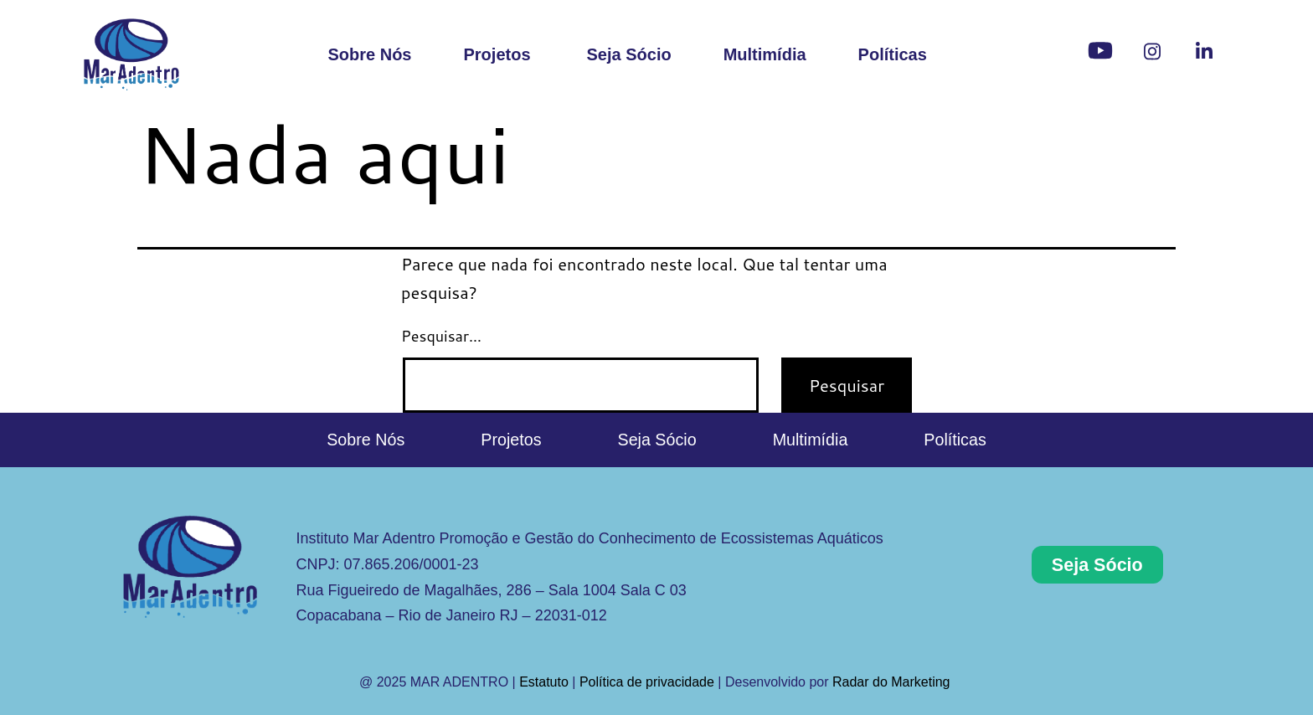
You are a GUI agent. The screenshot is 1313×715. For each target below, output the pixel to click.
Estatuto (544, 682)
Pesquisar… (441, 336)
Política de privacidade (646, 682)
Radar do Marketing (893, 682)
